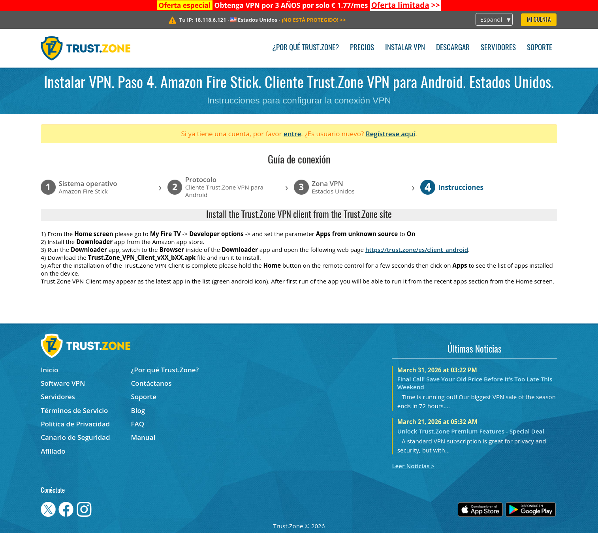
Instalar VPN (405, 48)
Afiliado (53, 451)
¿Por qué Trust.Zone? (305, 48)
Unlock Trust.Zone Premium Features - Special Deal (470, 431)
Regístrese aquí (390, 133)
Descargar (453, 48)
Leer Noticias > (413, 466)
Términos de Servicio (74, 410)
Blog (138, 410)
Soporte (539, 48)
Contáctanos (151, 383)
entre (292, 133)
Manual (143, 437)
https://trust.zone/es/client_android (416, 249)
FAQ (138, 423)
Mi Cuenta (539, 20)
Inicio (49, 369)
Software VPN (63, 383)
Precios (362, 48)
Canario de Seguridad (75, 437)
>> (405, 5)
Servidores (498, 48)
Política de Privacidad (75, 423)
